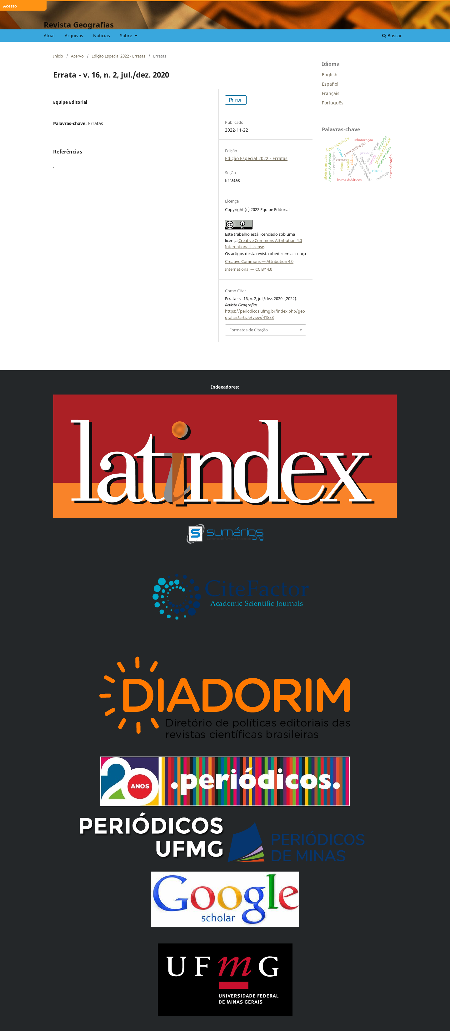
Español (330, 84)
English (330, 75)
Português (332, 103)
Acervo (77, 56)
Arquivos (74, 35)
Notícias (101, 35)
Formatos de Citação (248, 330)
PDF (238, 100)
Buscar (392, 35)
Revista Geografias (79, 24)
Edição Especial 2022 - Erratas (118, 56)
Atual (49, 35)
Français (330, 93)
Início (58, 56)
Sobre (126, 35)
